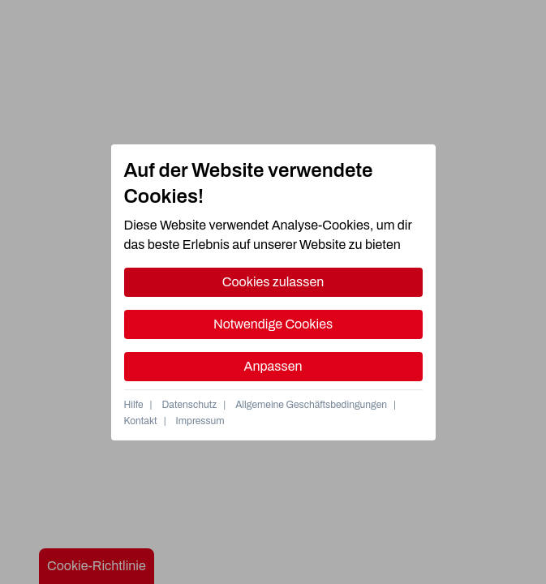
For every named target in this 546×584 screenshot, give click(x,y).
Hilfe (134, 404)
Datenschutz (189, 404)
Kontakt (140, 421)
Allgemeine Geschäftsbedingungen (311, 404)
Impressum (200, 421)
